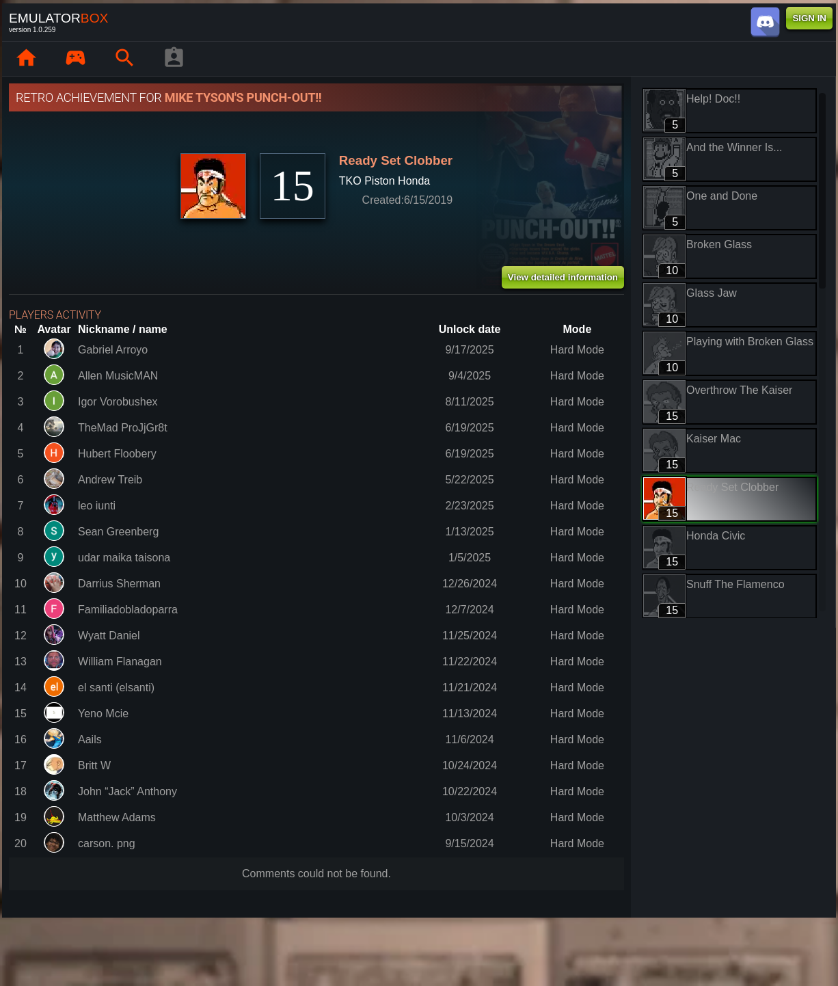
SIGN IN (809, 18)
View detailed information (563, 277)
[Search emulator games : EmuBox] (124, 59)
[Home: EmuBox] (26, 59)
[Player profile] (174, 59)
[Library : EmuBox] (75, 59)
